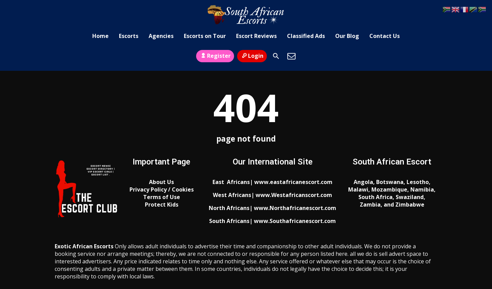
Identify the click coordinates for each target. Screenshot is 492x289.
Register (215, 56)
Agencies (161, 36)
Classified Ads (306, 36)
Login (252, 56)
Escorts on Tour (205, 36)
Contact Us (384, 36)
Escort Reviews (256, 36)
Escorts (128, 36)
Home (100, 36)
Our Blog (347, 36)
